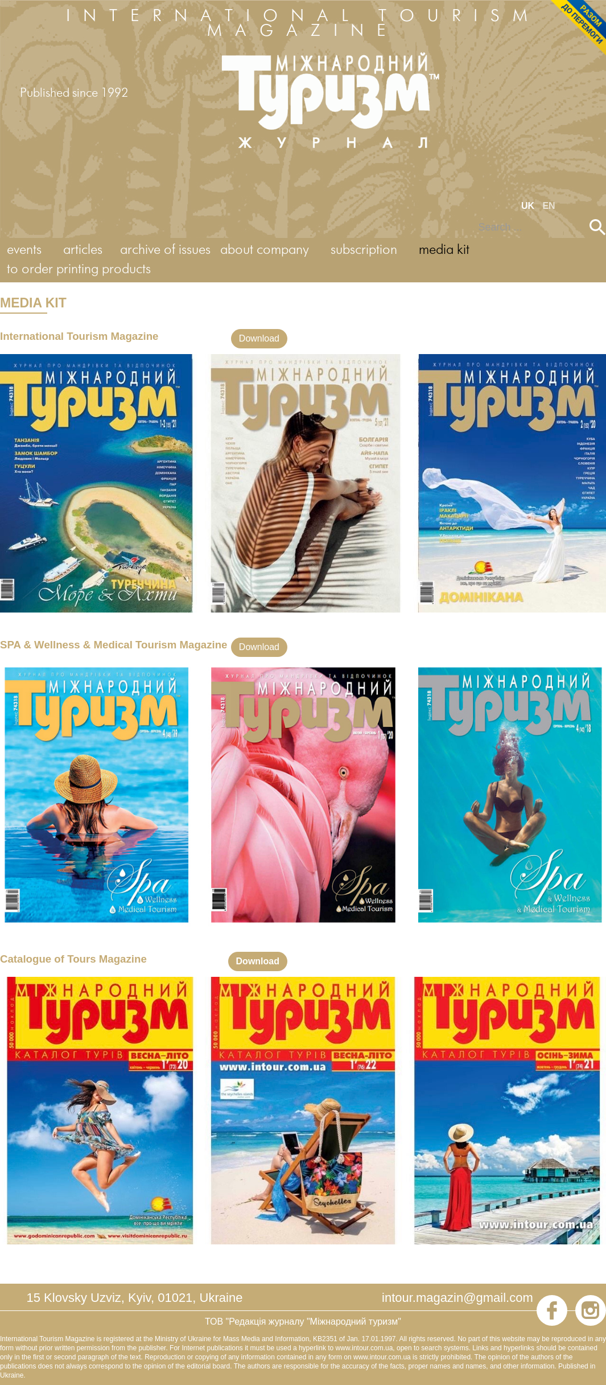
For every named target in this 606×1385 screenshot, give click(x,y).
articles (82, 250)
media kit (444, 250)
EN (548, 206)
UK (529, 206)
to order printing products (79, 269)
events (24, 250)
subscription (364, 250)
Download (259, 338)
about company (264, 250)
